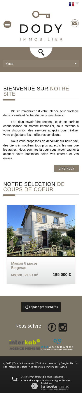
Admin (63, 366)
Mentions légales (18, 366)
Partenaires (52, 366)
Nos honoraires (37, 366)
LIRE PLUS (66, 168)
